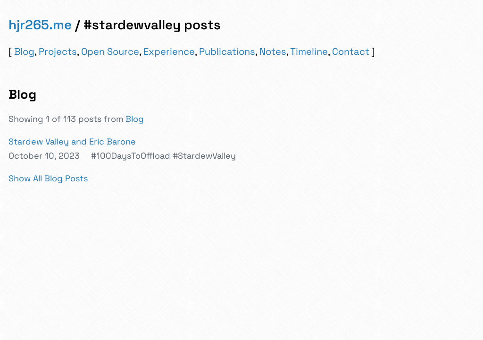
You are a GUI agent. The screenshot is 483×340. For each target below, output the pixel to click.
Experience (169, 51)
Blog (24, 51)
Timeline (309, 51)
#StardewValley (204, 155)
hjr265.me (40, 24)
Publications (227, 51)
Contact (350, 51)
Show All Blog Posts (48, 178)
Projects (58, 51)
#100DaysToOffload (130, 155)
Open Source (110, 51)
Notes (272, 51)
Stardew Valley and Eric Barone (72, 141)
